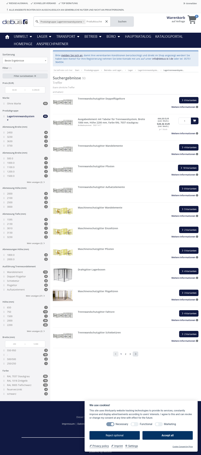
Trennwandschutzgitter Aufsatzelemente (101, 187)
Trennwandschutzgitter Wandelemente (100, 145)
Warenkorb (176, 17)
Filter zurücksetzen (25, 75)
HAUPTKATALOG (138, 36)
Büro (113, 36)
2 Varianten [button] (188, 229)
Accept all (168, 435)
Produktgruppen (91, 70)
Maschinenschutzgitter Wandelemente (100, 207)
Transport (68, 36)
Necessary (122, 424)
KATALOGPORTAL (169, 36)
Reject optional (114, 435)
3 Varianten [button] (188, 292)
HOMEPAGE (23, 44)
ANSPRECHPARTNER (52, 44)
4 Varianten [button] (188, 147)
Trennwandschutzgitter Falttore (96, 311)
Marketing (170, 424)
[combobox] (25, 60)
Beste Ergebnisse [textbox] (14, 60)
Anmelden (190, 3)
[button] (184, 106)
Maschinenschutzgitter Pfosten (96, 249)
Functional (146, 424)
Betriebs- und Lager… (113, 70)
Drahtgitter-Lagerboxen (91, 269)
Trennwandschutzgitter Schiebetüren (99, 332)
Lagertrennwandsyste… (148, 70)
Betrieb (93, 36)
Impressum (68, 423)
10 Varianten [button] (188, 167)
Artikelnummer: (85, 125)
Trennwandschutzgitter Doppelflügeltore (101, 98)
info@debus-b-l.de (162, 58)
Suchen (122, 21)
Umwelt (23, 36)
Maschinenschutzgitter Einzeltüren (98, 228)
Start (77, 70)
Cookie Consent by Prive (183, 447)
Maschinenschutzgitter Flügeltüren (98, 291)
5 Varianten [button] (188, 209)
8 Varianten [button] (188, 100)
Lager (44, 36)
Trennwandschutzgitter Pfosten (96, 166)
